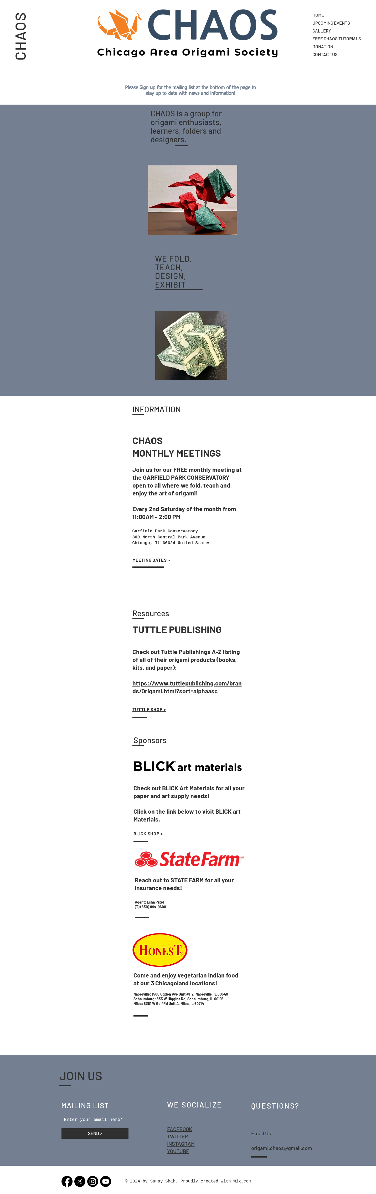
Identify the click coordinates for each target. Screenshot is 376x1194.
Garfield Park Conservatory (165, 531)
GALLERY (321, 30)
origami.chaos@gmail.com (281, 1148)
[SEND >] (94, 1133)
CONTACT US (325, 54)
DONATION (322, 46)
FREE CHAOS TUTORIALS (336, 38)
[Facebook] (67, 1181)
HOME (318, 15)
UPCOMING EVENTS (331, 22)
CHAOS (20, 36)
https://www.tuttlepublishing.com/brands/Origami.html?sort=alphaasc (187, 687)
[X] (79, 1181)
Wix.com (242, 1181)
